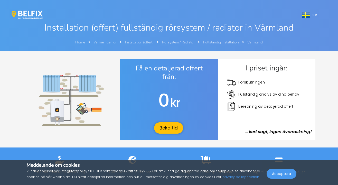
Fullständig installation (221, 42)
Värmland (255, 42)
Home (80, 42)
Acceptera (281, 173)
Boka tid (168, 128)
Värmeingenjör (105, 42)
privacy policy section (240, 176)
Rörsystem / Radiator (178, 42)
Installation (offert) (139, 42)
